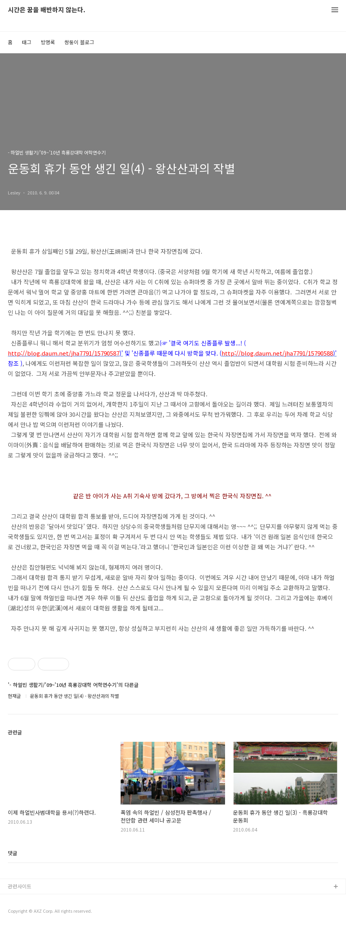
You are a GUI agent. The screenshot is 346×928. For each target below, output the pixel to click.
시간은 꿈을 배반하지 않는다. (46, 10)
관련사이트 (19, 886)
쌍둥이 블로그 (79, 42)
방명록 (48, 42)
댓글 (12, 853)
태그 (26, 42)
